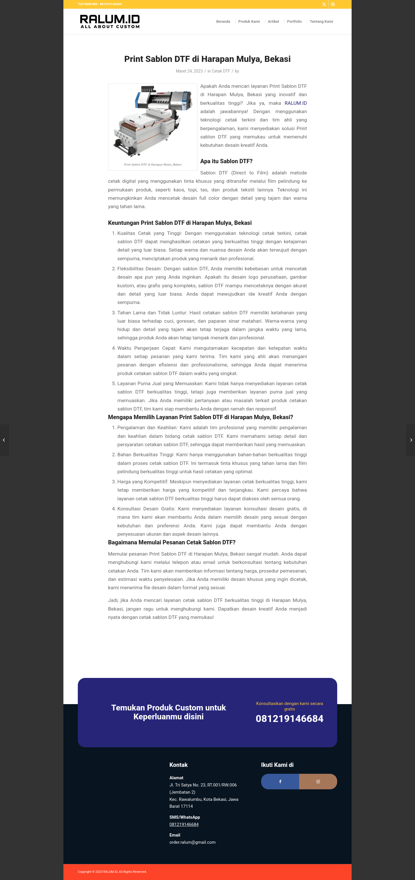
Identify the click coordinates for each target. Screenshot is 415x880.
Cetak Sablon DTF (209, 542)
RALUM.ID (295, 103)
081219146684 (184, 824)
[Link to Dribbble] (333, 4)
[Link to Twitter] (324, 4)
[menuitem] (223, 21)
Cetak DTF (221, 71)
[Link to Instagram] (318, 782)
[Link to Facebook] (280, 782)
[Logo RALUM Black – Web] (112, 21)
